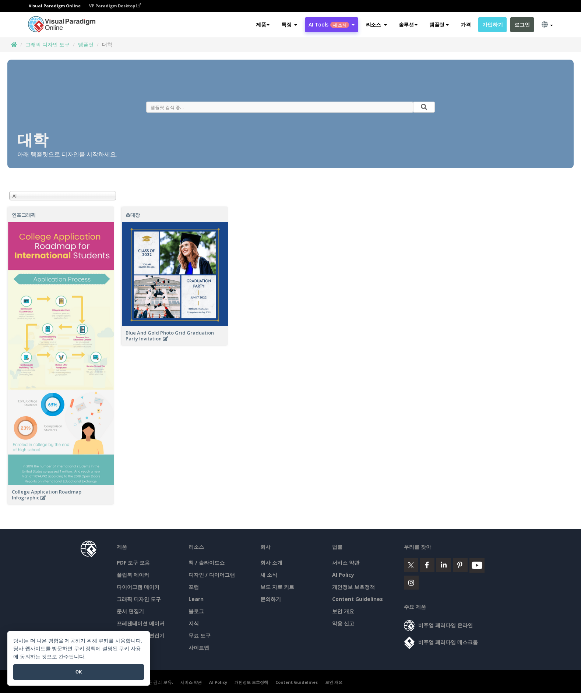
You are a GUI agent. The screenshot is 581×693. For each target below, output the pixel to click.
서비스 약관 (345, 562)
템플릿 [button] (439, 24)
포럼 (194, 586)
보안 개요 (343, 611)
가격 (466, 24)
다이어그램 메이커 (138, 586)
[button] (289, 24)
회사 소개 (271, 562)
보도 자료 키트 (277, 586)
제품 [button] (263, 24)
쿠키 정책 (85, 649)
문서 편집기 (130, 611)
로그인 (521, 24)
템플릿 (86, 44)
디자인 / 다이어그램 (212, 574)
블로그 (196, 611)
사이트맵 (199, 647)
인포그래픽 (24, 215)
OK (78, 672)
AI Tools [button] (331, 24)
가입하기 (492, 24)
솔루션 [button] (408, 24)
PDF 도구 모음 (133, 562)
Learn (196, 598)
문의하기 (270, 598)
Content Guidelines (357, 598)
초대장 (133, 215)
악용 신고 (343, 623)
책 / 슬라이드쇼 (207, 562)
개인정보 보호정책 (353, 586)
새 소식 (268, 574)
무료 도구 (200, 635)
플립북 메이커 (133, 574)
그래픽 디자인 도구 (47, 44)
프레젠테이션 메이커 (141, 623)
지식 (194, 623)
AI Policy (343, 574)
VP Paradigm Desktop (115, 5)
